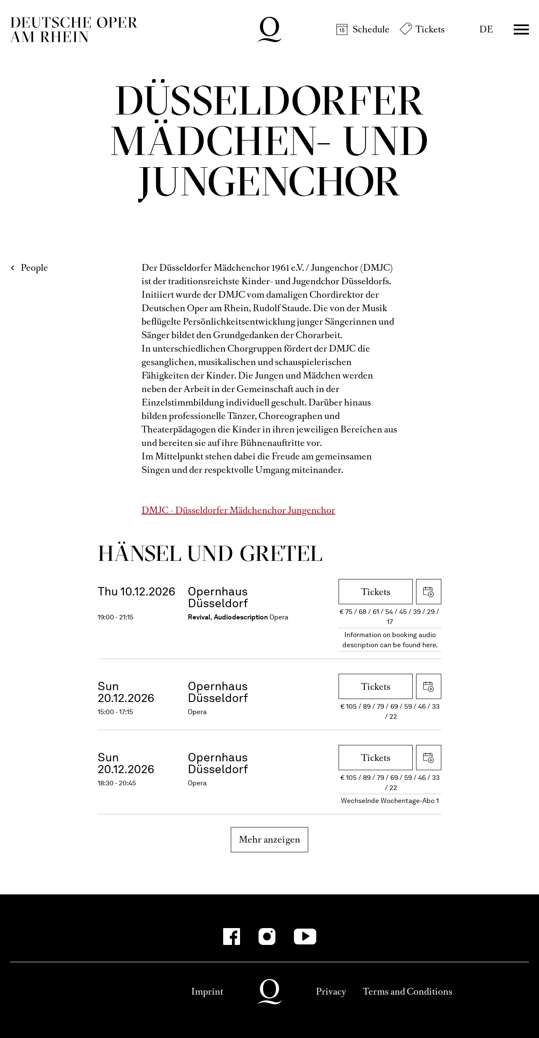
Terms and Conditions (407, 991)
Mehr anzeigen (270, 839)
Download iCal (428, 591)
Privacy (331, 991)
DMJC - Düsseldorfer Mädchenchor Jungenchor (238, 510)
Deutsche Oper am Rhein (73, 29)
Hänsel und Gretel (210, 553)
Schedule (371, 29)
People (34, 268)
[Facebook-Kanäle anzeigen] (231, 936)
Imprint (207, 991)
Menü (521, 29)
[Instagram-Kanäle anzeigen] (267, 936)
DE (486, 29)
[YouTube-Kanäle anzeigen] (305, 936)
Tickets (430, 29)
